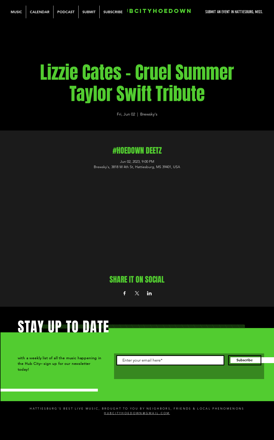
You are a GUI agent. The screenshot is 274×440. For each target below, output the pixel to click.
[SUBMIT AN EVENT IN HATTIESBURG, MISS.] (215, 12)
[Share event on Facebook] (124, 293)
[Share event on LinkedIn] (149, 293)
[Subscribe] (244, 360)
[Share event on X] (137, 293)
